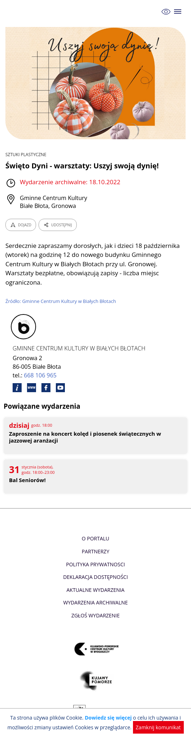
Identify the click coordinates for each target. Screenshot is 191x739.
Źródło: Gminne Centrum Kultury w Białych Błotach (60, 301)
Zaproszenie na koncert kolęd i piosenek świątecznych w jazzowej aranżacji (85, 437)
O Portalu (96, 538)
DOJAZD (20, 225)
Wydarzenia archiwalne (95, 602)
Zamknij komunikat (158, 727)
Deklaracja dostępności (95, 576)
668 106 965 (40, 375)
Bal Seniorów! (27, 480)
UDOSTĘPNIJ (57, 225)
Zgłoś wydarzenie (95, 615)
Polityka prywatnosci (95, 564)
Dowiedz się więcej (108, 717)
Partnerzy (95, 551)
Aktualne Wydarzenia (96, 589)
